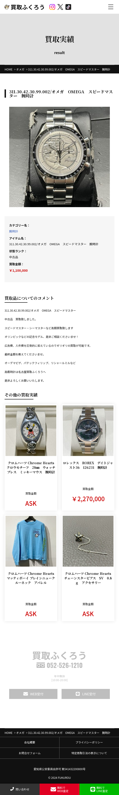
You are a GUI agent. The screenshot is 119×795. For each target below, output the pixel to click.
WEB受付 (33, 694)
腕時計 (13, 231)
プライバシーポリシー (89, 742)
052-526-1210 (59, 665)
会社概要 (29, 742)
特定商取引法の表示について (89, 753)
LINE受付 (85, 694)
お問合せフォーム (30, 753)
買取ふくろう (25, 7)
